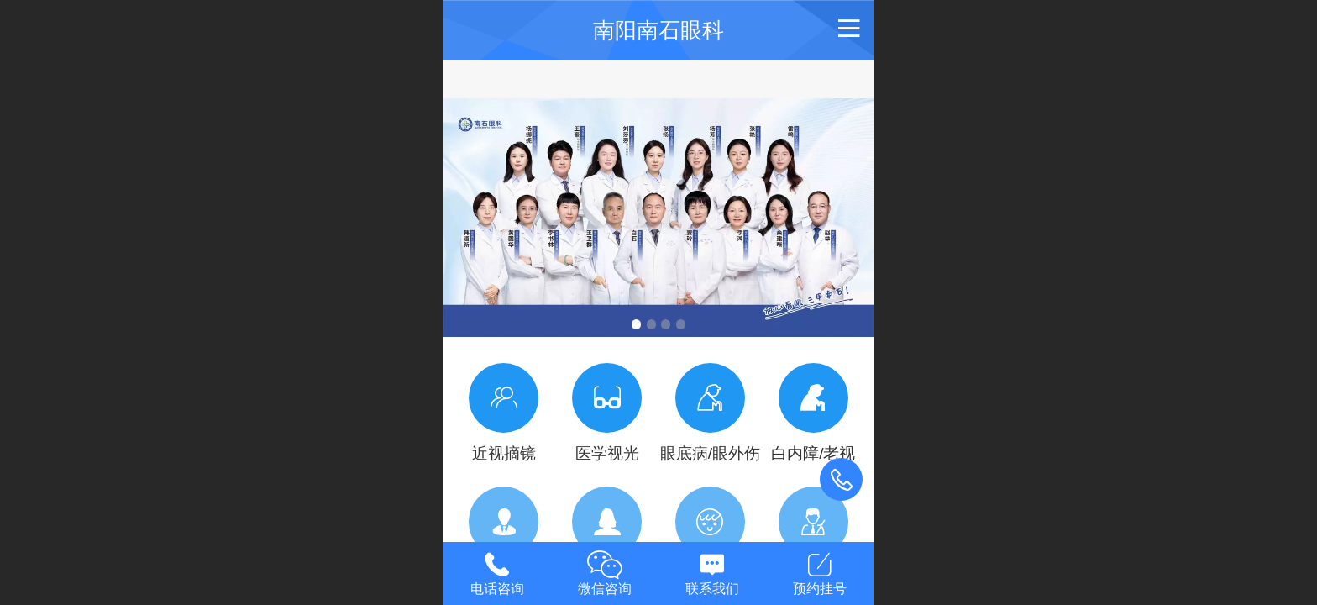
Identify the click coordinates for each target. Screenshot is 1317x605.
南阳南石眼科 (658, 30)
